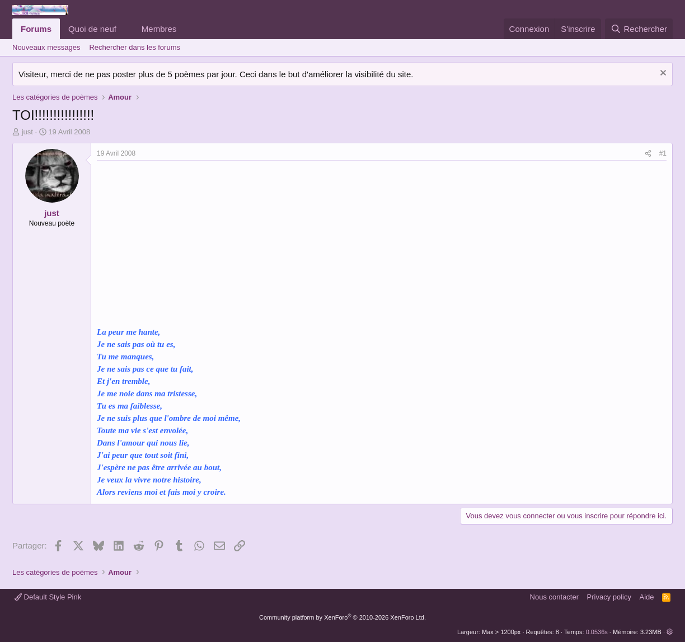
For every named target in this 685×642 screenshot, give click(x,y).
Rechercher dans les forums (134, 47)
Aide (647, 597)
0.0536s (597, 632)
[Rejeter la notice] (662, 74)
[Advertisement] (191, 244)
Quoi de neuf (92, 29)
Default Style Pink (48, 597)
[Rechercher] (639, 28)
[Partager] (648, 153)
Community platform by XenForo (342, 617)
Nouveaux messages (46, 47)
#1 (663, 153)
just (27, 132)
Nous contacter (554, 597)
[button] (125, 28)
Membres (159, 29)
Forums (36, 29)
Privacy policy (609, 597)
